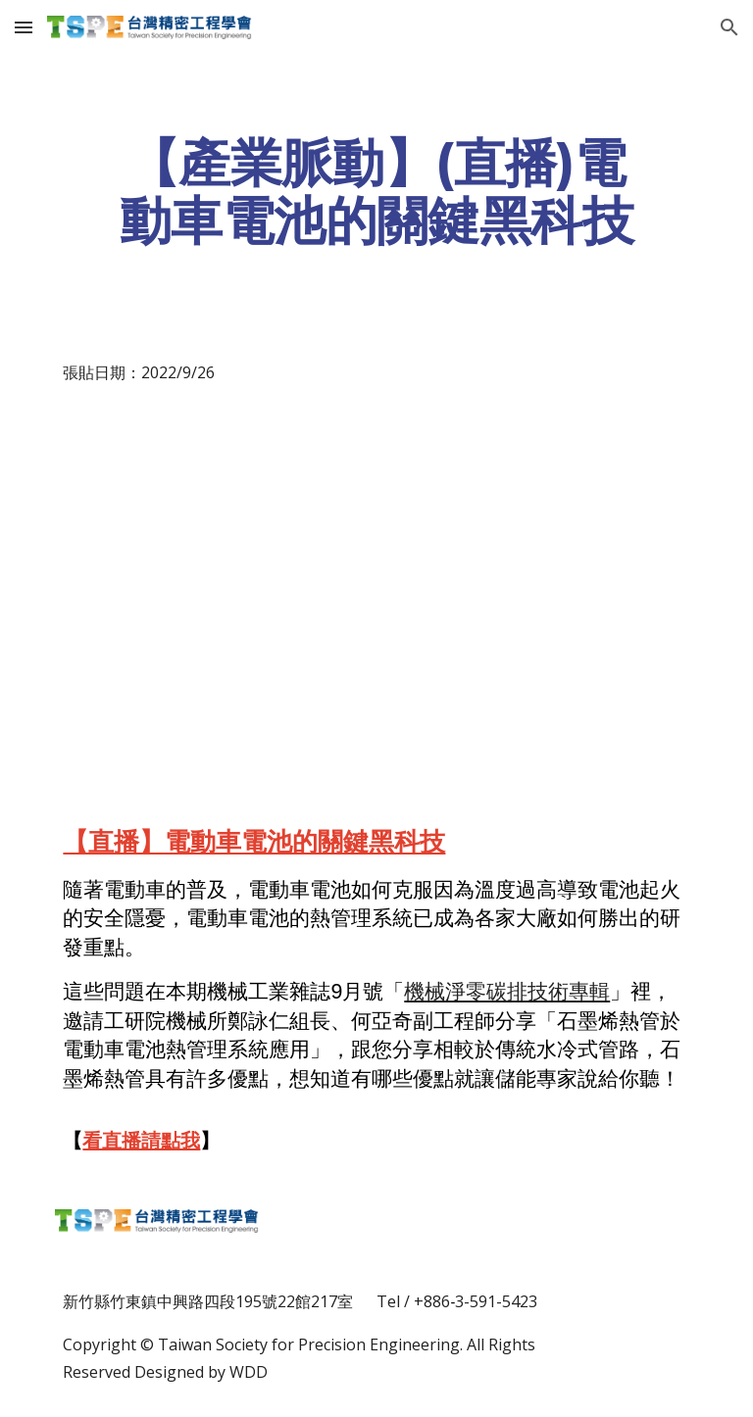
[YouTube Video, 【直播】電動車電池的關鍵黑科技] (376, 584)
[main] (376, 191)
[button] (23, 27)
